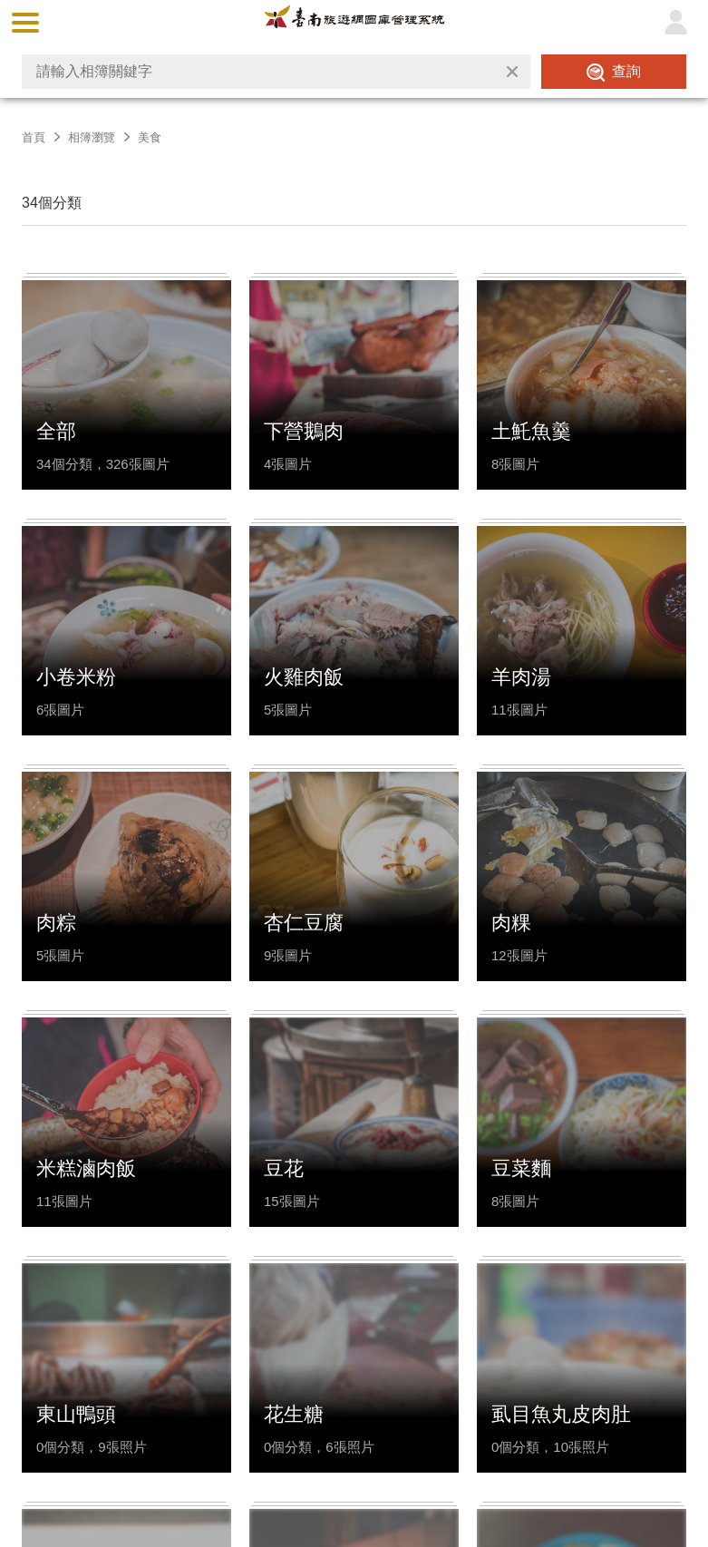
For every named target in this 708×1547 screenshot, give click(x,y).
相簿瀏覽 (91, 137)
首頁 (33, 137)
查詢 (626, 71)
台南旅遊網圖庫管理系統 (354, 22)
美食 (149, 137)
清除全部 (512, 71)
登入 (675, 23)
